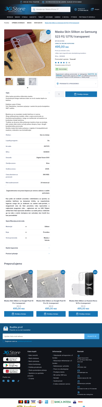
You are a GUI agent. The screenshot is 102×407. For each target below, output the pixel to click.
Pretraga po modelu (87, 17)
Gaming (57, 17)
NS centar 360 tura (60, 375)
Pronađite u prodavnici (76, 84)
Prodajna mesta (58, 372)
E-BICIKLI (65, 17)
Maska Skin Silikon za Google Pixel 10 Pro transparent (18, 302)
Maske (17, 17)
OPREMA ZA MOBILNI (18, 23)
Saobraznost (57, 381)
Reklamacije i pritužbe (61, 366)
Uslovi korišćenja (35, 364)
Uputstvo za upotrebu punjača (36, 374)
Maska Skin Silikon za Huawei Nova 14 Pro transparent (83, 302)
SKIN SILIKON (38, 23)
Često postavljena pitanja (38, 370)
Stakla (24, 17)
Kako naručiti (33, 355)
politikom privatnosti (25, 341)
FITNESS (74, 17)
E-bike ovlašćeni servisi (61, 384)
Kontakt (56, 378)
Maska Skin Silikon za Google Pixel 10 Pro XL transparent (51, 302)
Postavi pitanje (27, 254)
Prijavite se (91, 336)
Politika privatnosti (35, 367)
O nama (31, 378)
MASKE (29, 23)
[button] (56, 62)
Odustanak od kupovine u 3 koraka (62, 356)
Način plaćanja (34, 361)
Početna (6, 23)
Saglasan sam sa (17, 341)
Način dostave (34, 358)
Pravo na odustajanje (60, 369)
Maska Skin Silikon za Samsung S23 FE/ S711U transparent (62, 23)
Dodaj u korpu (81, 94)
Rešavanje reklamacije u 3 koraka (62, 362)
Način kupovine (27, 248)
